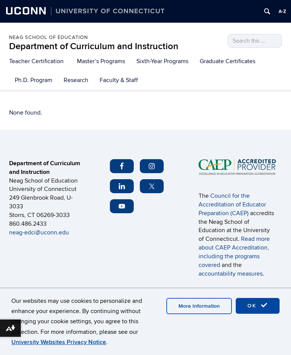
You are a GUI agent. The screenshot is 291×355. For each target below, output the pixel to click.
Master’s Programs (101, 61)
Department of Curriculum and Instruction (93, 46)
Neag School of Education (48, 37)
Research (76, 80)
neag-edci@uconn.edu (39, 232)
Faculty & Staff (119, 80)
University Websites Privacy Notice (58, 342)
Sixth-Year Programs (162, 61)
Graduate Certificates (227, 61)
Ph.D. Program (33, 80)
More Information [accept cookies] (199, 306)
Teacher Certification (36, 61)
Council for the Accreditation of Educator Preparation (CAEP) (232, 204)
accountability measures (231, 273)
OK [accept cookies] (257, 305)
